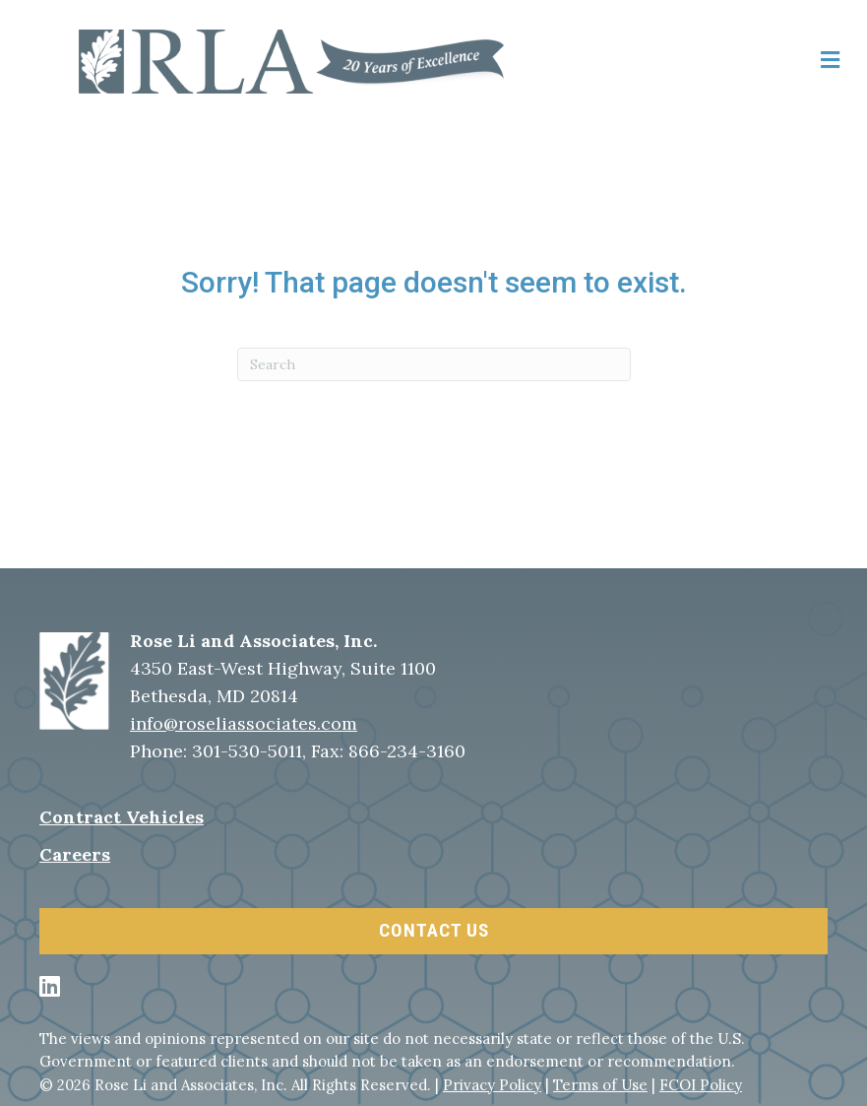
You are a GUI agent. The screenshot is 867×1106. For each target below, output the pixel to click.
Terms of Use (600, 1084)
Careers (74, 854)
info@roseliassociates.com (243, 723)
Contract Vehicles (121, 817)
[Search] (434, 364)
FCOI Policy (700, 1084)
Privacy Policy (492, 1084)
